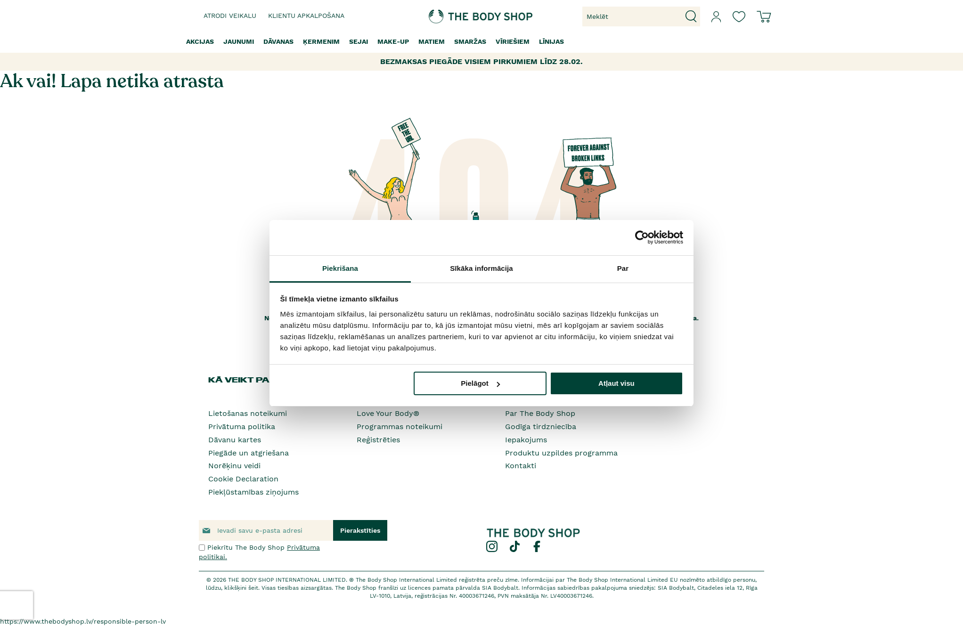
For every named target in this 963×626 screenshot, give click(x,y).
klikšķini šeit (241, 588)
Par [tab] (623, 268)
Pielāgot (480, 383)
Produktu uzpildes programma (561, 452)
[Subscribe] (360, 530)
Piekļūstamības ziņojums (253, 492)
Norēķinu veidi (234, 465)
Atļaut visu (616, 383)
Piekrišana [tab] (340, 268)
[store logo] (452, 16)
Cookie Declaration (243, 478)
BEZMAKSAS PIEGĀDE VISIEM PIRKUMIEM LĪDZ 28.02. (481, 61)
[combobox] (641, 16)
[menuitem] (200, 42)
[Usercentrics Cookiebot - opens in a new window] (642, 237)
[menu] (481, 42)
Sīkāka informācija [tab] (481, 268)
